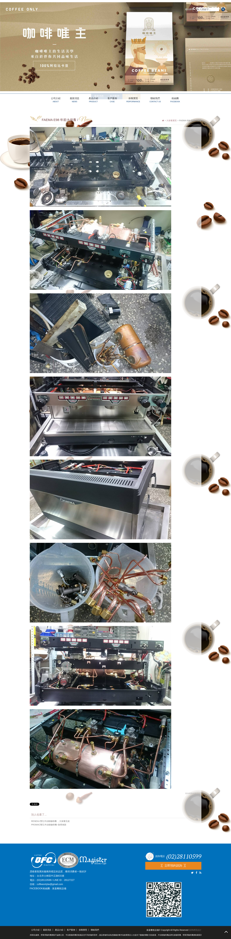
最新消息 (74, 100)
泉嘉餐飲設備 (59, 888)
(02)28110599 (44, 880)
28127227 (69, 880)
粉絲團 (175, 100)
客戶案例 (112, 100)
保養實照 (133, 100)
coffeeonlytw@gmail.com (50, 884)
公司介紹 (55, 100)
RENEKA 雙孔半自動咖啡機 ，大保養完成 (50, 821)
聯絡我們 (155, 100)
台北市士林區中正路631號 (50, 876)
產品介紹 (93, 100)
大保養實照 (171, 120)
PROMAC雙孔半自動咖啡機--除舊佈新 (48, 825)
